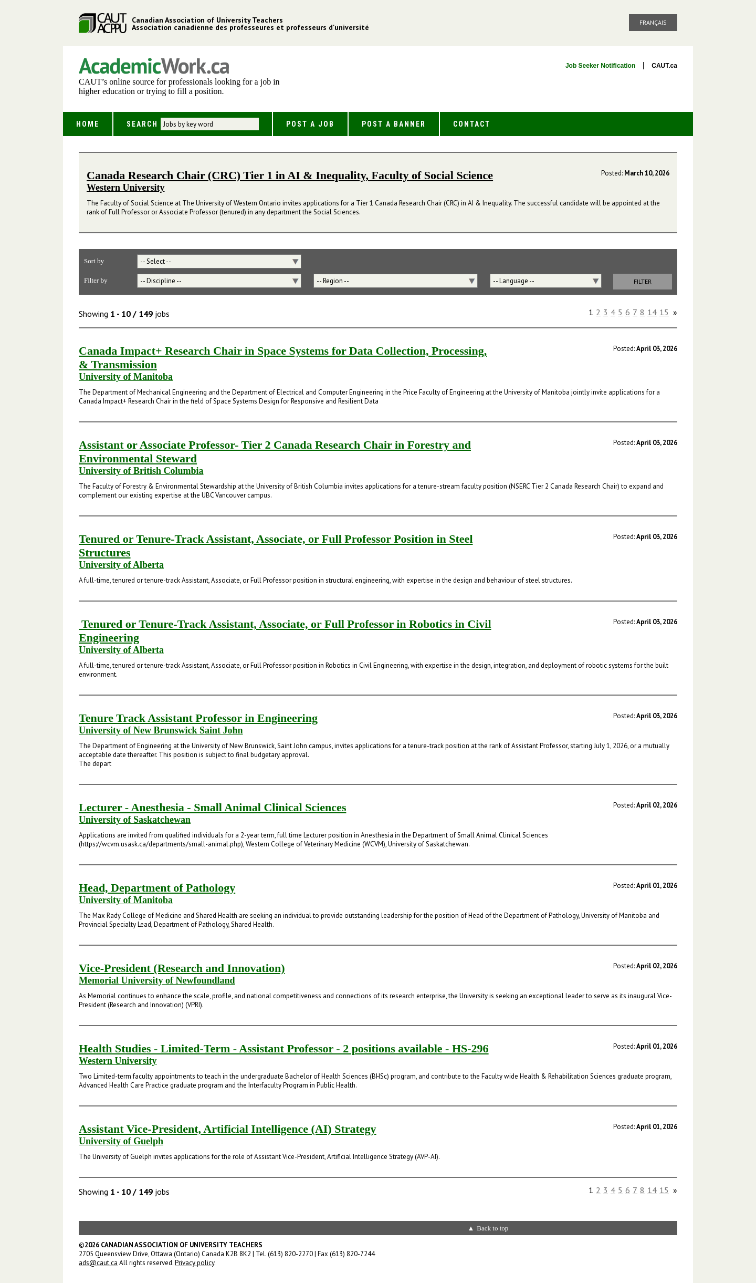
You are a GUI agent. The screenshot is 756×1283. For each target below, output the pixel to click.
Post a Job (310, 124)
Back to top (492, 1228)
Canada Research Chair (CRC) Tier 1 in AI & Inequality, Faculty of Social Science (290, 175)
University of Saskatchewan (135, 819)
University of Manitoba (126, 376)
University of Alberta (121, 565)
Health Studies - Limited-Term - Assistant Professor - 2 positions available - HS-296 (284, 1048)
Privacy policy (194, 1262)
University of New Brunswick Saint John (161, 730)
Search (142, 124)
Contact (471, 124)
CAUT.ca (664, 65)
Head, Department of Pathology (157, 887)
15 (664, 312)
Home (87, 124)
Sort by (94, 261)
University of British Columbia (141, 470)
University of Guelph (121, 1141)
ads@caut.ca (98, 1262)
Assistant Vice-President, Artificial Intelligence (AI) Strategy (227, 1128)
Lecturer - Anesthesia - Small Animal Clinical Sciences (212, 807)
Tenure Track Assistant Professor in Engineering (198, 718)
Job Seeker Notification (600, 65)
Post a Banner (394, 124)
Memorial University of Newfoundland (157, 980)
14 (652, 312)
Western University (125, 187)
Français (653, 22)
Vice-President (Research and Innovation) (182, 968)
